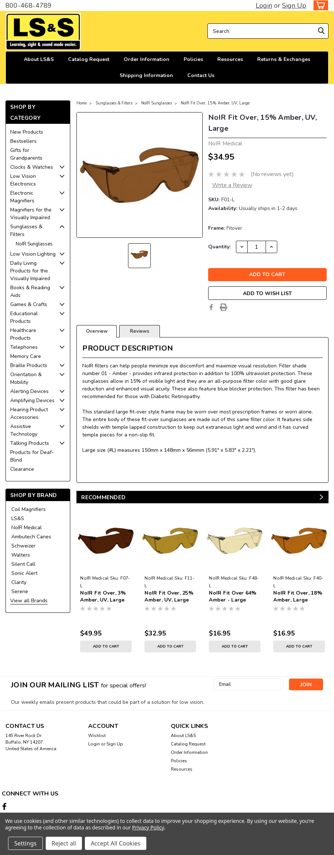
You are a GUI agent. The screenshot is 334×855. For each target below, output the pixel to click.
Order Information (146, 59)
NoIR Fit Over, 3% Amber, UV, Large (103, 596)
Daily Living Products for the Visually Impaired (30, 271)
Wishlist (97, 735)
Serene (19, 591)
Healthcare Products (23, 334)
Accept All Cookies (115, 843)
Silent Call (23, 564)
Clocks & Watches (31, 167)
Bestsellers (23, 141)
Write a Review (232, 185)
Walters (20, 554)
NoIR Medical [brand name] (94, 578)
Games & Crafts (28, 304)
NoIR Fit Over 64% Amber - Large (232, 596)
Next (321, 497)
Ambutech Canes (31, 536)
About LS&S (39, 59)
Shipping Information (146, 75)
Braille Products (28, 365)
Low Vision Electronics (23, 180)
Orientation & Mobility (26, 378)
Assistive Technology (23, 430)
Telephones (24, 347)
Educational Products (24, 317)
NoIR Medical (26, 527)
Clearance (22, 469)
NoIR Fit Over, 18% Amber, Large (297, 596)
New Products (26, 132)
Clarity (18, 582)
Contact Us (200, 75)
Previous (314, 497)
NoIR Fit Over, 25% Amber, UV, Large (169, 596)
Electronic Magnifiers (22, 197)
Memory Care (25, 356)
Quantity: (219, 246)
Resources (230, 59)
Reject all (64, 843)
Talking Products (29, 443)
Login (264, 5)
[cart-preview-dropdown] (319, 5)
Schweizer (23, 545)
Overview (97, 331)
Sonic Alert (24, 573)
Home (81, 103)
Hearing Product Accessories (29, 413)
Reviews (139, 331)
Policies (193, 59)
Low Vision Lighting (33, 254)
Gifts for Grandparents (26, 154)
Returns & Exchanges (283, 59)
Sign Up (294, 5)
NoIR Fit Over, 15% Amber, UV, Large (215, 103)
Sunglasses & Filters (26, 230)
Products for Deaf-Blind (32, 456)
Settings (25, 843)
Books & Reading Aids (30, 291)
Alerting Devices (29, 391)
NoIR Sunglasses (34, 244)
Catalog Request (88, 59)
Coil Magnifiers (28, 509)
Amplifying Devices (32, 400)
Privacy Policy (148, 827)
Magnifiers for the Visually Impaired (31, 213)
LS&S (17, 518)
